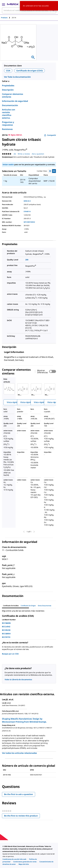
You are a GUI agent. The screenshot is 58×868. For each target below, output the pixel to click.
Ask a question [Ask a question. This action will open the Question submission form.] (38, 154)
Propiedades (8, 85)
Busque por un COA (10, 654)
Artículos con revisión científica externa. (8, 113)
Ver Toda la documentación (17, 77)
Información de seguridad (15, 101)
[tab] (6, 18)
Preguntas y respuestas (8, 123)
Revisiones (7, 129)
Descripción (8, 89)
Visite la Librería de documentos (18, 679)
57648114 (27, 211)
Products (4, 18)
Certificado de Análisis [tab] (11, 606)
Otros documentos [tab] (44, 606)
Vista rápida (12, 402)
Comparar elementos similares (12, 95)
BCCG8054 (6, 633)
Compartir (50, 135)
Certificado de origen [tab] (28, 606)
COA (8, 70)
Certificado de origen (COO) (29, 70)
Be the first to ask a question (18, 794)
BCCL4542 (6, 626)
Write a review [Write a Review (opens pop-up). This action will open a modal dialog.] (24, 154)
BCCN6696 (6, 623)
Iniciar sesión (8, 164)
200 (26, 259)
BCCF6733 (6, 637)
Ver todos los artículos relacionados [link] (19, 753)
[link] (14, 859)
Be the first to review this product (22, 816)
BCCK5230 (6, 630)
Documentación (10, 105)
